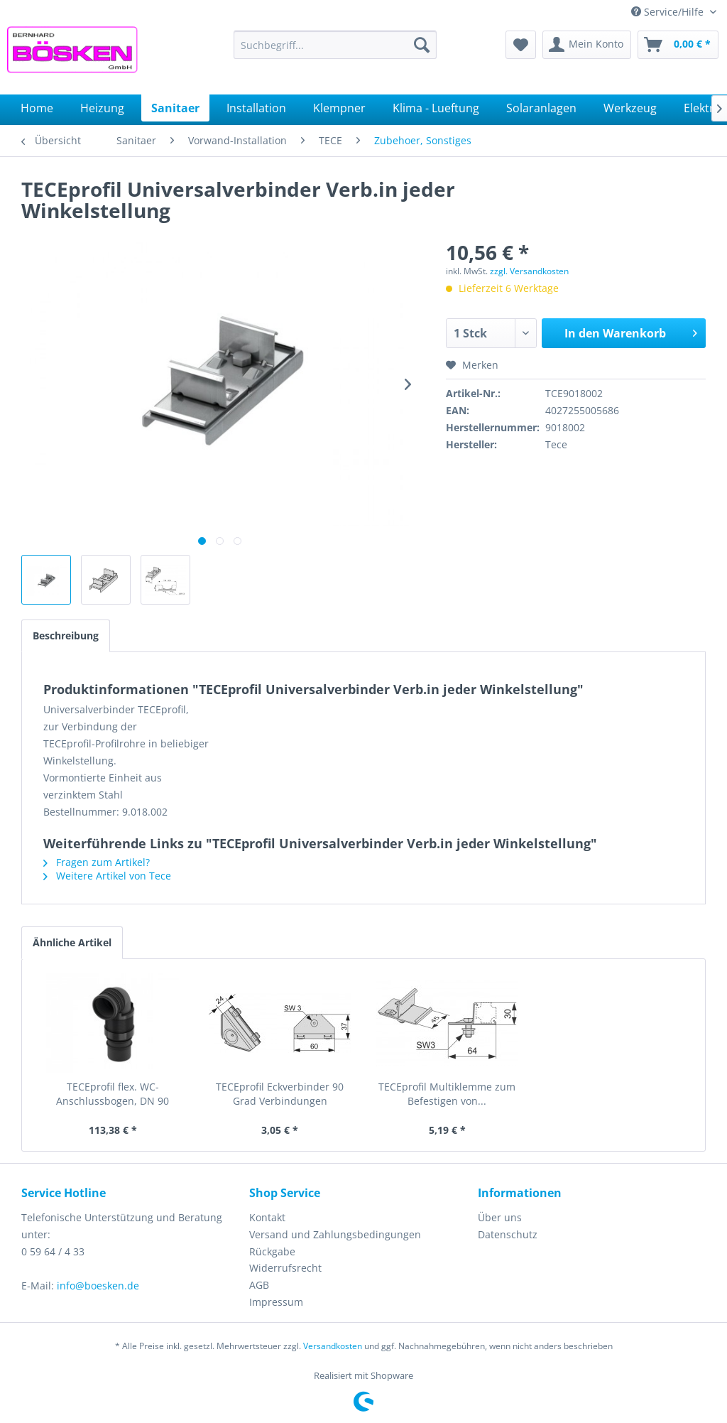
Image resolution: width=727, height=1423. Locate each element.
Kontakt (267, 1217)
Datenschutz (507, 1234)
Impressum (276, 1302)
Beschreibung (66, 635)
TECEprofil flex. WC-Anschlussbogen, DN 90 (112, 1094)
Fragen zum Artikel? (96, 862)
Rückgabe (272, 1251)
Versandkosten (332, 1346)
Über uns (500, 1217)
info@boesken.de (98, 1285)
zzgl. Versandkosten (529, 271)
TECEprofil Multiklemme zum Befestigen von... (446, 1094)
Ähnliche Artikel (72, 942)
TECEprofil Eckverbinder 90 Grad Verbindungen (280, 1094)
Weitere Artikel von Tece (107, 875)
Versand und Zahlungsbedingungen (335, 1234)
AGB (259, 1285)
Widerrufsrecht (285, 1268)
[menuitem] (335, 45)
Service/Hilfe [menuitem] (668, 11)
